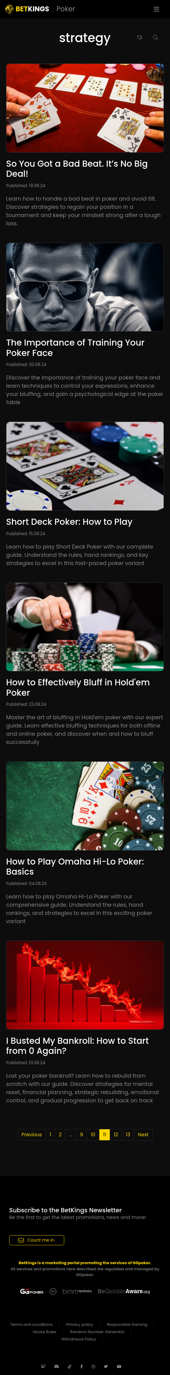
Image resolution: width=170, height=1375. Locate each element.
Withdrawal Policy (78, 1339)
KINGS (40, 9)
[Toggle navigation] (156, 9)
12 (116, 1134)
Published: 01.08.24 (25, 1063)
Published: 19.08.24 (25, 186)
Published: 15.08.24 (25, 534)
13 (128, 1134)
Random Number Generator (97, 1331)
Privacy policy (79, 1324)
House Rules (44, 1331)
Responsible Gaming (127, 1324)
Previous (31, 1134)
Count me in (36, 1240)
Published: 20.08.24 (26, 364)
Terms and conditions (31, 1324)
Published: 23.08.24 (26, 704)
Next (143, 1134)
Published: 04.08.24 (26, 883)
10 (93, 1134)
